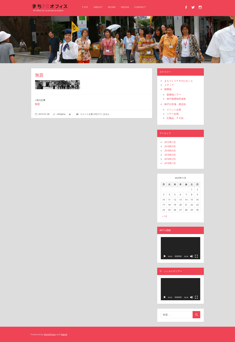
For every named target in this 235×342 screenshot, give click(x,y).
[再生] (164, 256)
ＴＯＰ (85, 7)
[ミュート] (191, 256)
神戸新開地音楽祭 (176, 98)
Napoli (64, 334)
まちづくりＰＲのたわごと (178, 80)
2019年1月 (170, 142)
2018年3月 (170, 154)
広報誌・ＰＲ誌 (175, 118)
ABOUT (98, 7)
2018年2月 (170, 159)
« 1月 (164, 216)
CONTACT (140, 7)
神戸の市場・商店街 (175, 104)
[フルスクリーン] (196, 256)
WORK (112, 7)
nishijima (61, 114)
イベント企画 (174, 109)
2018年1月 (170, 163)
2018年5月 (170, 150)
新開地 (167, 89)
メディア (169, 85)
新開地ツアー (174, 94)
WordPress (50, 334)
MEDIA (125, 7)
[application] (180, 248)
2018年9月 (170, 146)
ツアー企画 (173, 113)
